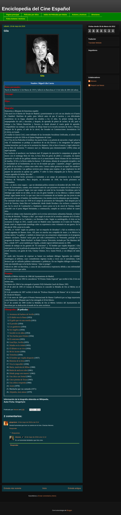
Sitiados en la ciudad (17, 345)
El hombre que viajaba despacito (21, 358)
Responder (13, 428)
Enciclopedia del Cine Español (36, 8)
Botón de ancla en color (18, 370)
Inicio (44, 488)
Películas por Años (31, 15)
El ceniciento (14, 339)
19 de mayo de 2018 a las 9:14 (28, 422)
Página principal (12, 15)
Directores (96, 15)
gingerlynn (13, 422)
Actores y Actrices (79, 15)
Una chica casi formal (17, 376)
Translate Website (94, 43)
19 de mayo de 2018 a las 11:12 (35, 437)
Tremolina (13, 355)
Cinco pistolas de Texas (18, 380)
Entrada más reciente (12, 488)
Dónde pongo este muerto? (19, 373)
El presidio (13, 324)
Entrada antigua (74, 488)
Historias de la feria (16, 361)
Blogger (69, 510)
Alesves (18, 437)
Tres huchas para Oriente (18, 336)
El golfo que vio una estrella (20, 320)
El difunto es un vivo (17, 348)
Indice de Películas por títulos (55, 15)
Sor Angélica (14, 330)
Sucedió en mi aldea (17, 333)
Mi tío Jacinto (14, 352)
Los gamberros (15, 327)
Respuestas (16, 433)
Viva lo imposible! (16, 364)
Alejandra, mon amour (17, 392)
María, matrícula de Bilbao (19, 367)
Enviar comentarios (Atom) (47, 496)
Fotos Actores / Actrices (15, 19)
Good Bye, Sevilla (16, 342)
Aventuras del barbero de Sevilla (21, 314)
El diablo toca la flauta (17, 317)
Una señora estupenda (17, 383)
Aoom (11, 386)
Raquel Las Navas (97, 85)
